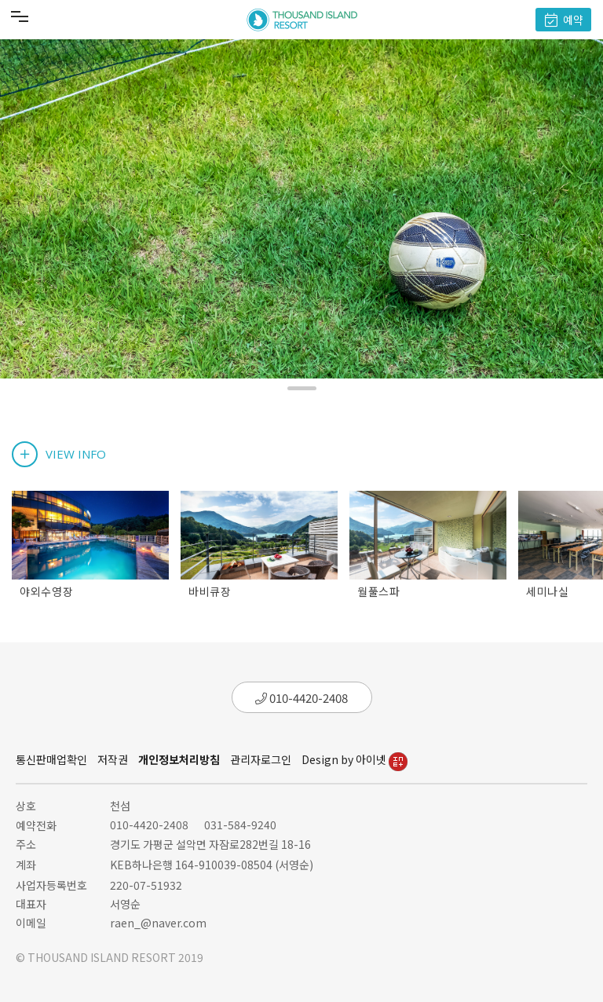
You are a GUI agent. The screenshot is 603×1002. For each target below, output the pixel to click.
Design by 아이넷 (354, 759)
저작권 (112, 759)
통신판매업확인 (51, 759)
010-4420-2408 (301, 697)
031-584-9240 (240, 824)
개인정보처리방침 (179, 759)
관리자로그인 (260, 759)
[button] (301, 388)
